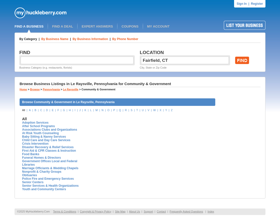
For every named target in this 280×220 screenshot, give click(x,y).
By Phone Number (125, 39)
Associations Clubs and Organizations (49, 129)
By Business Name (54, 39)
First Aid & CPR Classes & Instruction (49, 150)
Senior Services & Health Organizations (50, 185)
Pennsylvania (51, 89)
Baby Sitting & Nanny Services (44, 136)
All (23, 110)
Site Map (120, 211)
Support (148, 211)
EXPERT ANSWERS (97, 26)
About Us (134, 211)
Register (257, 4)
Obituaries (29, 175)
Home (23, 89)
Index (210, 211)
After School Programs (38, 126)
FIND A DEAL (62, 26)
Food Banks (30, 154)
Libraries (28, 164)
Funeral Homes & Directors (41, 157)
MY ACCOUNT (158, 26)
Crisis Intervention (35, 143)
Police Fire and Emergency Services (48, 178)
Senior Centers (32, 182)
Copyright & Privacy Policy (95, 211)
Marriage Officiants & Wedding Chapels (50, 168)
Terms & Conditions (64, 211)
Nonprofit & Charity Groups (41, 171)
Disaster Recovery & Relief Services (48, 147)
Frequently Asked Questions (186, 211)
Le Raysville (71, 89)
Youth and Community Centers (44, 189)
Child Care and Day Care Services (46, 140)
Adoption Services (35, 122)
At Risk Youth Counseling (40, 133)
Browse (35, 89)
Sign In (242, 4)
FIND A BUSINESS (29, 26)
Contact (161, 211)
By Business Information (90, 39)
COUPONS (130, 26)
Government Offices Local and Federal (49, 161)
